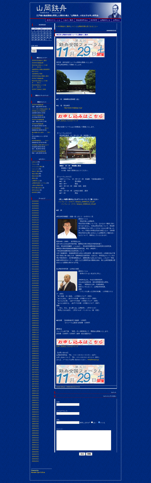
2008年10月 (35, 337)
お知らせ (34, 162)
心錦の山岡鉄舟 (36, 185)
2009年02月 (35, 327)
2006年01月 (35, 414)
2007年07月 (35, 372)
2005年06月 (35, 430)
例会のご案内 (36, 171)
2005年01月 (35, 442)
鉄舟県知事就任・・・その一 (40, 140)
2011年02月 (35, 271)
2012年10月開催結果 (38, 119)
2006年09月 (35, 395)
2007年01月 (35, 386)
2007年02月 (35, 384)
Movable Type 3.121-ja (38, 472)
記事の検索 (34, 45)
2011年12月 (35, 248)
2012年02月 (35, 243)
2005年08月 (35, 426)
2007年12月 (35, 360)
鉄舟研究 (94, 20)
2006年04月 (35, 407)
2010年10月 (35, 281)
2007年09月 (35, 367)
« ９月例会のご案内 (63, 26)
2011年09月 (35, 255)
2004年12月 (35, 445)
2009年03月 (35, 325)
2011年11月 (35, 250)
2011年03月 (35, 269)
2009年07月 (35, 316)
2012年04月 (35, 238)
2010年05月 (35, 292)
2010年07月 (35, 288)
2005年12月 (35, 416)
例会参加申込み (82, 20)
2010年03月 (35, 297)
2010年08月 (35, 285)
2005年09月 (35, 423)
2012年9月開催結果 (37, 124)
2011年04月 (35, 267)
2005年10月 (35, 421)
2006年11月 (35, 391)
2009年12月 (35, 304)
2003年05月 (35, 461)
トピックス (35, 169)
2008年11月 (35, 334)
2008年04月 (35, 351)
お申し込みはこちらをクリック (80, 120)
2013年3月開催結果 (37, 115)
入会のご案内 (68, 20)
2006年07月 (35, 400)
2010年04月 (35, 295)
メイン (73, 26)
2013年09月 (35, 201)
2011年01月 (35, 274)
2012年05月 (35, 236)
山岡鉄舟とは (105, 20)
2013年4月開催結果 (37, 104)
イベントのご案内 (37, 166)
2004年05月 (35, 459)
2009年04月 (35, 323)
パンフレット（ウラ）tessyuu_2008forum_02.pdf (78, 204)
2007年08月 (35, 370)
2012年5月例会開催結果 (39, 151)
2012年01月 (35, 245)
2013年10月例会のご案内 (39, 60)
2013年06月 (35, 206)
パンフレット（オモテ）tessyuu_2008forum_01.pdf (76, 202)
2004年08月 (35, 452)
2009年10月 (35, 309)
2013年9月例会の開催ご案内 (40, 76)
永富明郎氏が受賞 (37, 73)
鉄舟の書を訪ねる (37, 187)
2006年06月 (35, 402)
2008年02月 (35, 356)
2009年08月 (35, 313)
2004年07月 (35, 454)
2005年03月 (35, 437)
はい (94, 423)
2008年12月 (35, 332)
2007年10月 (35, 365)
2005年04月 (35, 435)
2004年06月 (35, 456)
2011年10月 (35, 252)
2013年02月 (35, 215)
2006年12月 (35, 388)
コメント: (59, 429)
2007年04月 (35, 379)
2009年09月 (35, 311)
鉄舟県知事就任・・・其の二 (40, 128)
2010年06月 (35, 290)
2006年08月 (35, 398)
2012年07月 (35, 231)
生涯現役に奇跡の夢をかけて (40, 145)
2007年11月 (35, 363)
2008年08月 (35, 341)
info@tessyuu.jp (93, 360)
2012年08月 (35, 229)
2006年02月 (35, 412)
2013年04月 (35, 210)
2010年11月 (35, 278)
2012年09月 (35, 227)
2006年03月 (35, 409)
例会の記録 (35, 176)
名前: (58, 402)
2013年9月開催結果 (37, 62)
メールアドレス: (62, 411)
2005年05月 (35, 433)
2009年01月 (35, 330)
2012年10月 (35, 224)
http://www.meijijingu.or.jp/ (73, 108)
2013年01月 (35, 217)
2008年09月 (35, 339)
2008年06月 (35, 346)
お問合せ (116, 20)
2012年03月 (35, 241)
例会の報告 (35, 173)
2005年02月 (35, 440)
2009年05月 (35, 320)
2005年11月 (35, 419)
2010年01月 (35, 302)
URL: (58, 420)
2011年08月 (35, 257)
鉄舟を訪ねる (36, 190)
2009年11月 (35, 306)
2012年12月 (35, 220)
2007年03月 (35, 381)
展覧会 (34, 178)
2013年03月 (35, 213)
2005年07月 (35, 428)
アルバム (34, 164)
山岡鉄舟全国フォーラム (39, 183)
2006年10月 (35, 393)
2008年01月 (35, 358)
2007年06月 (35, 374)
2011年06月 (35, 262)
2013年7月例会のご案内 (39, 89)
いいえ (102, 423)
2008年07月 (35, 344)
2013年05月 (35, 208)
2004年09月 (35, 449)
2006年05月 (35, 405)
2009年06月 (35, 318)
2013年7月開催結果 (37, 78)
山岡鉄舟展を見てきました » (87, 26)
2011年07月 (35, 259)
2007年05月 (35, 377)
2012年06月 (35, 234)
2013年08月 (35, 203)
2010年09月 (35, 283)
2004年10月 (35, 447)
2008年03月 (35, 353)
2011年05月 (35, 264)
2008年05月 (35, 348)
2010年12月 (35, 276)
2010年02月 (35, 299)
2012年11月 (35, 222)
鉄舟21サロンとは (53, 20)
